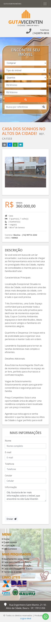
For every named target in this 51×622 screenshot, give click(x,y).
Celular (8, 475)
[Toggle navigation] (45, 3)
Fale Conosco (9, 548)
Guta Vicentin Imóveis (12, 4)
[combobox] (25, 70)
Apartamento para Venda (15, 558)
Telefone (9, 463)
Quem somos (9, 542)
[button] (8, 172)
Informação (11, 487)
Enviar (11, 518)
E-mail (8, 452)
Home (6, 539)
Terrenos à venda (11, 571)
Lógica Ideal (25, 618)
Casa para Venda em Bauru (16, 562)
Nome (8, 440)
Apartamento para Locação (16, 565)
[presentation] (25, 509)
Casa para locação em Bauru (17, 568)
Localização (8, 545)
